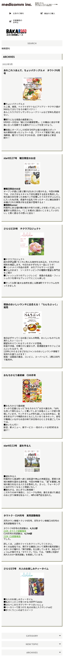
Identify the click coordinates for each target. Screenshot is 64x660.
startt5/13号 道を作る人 (17, 445)
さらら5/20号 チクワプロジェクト (22, 228)
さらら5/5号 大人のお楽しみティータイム (26, 568)
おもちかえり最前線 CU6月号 (20, 375)
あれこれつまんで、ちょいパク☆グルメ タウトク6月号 (32, 72)
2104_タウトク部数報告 (15, 531)
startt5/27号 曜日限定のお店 (20, 158)
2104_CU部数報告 (12, 536)
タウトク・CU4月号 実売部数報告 (22, 515)
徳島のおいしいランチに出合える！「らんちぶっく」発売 (31, 306)
